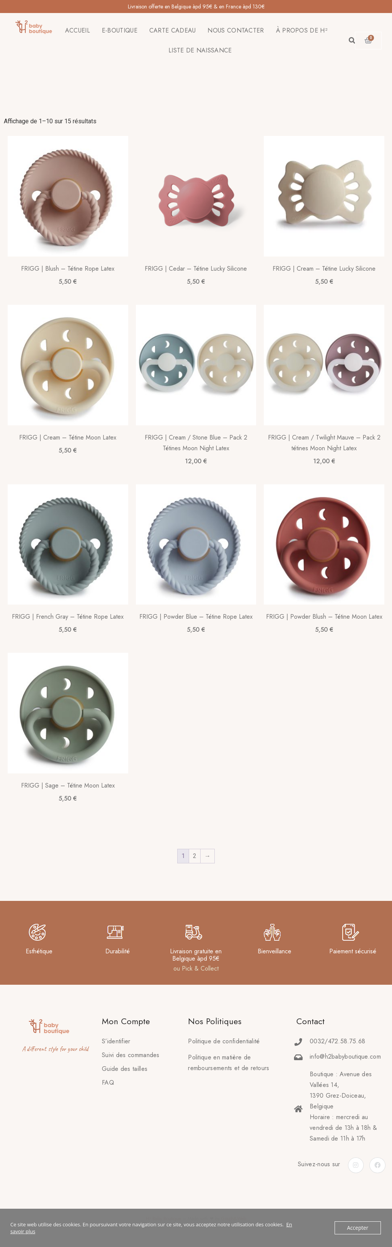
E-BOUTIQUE (119, 30)
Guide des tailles (124, 1068)
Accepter (358, 1227)
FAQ (108, 1082)
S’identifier (116, 1041)
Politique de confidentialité (224, 1041)
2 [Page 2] (194, 856)
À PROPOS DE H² (301, 30)
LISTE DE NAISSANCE (200, 50)
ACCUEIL (77, 30)
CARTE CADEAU (172, 30)
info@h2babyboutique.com (345, 1056)
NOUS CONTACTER (235, 30)
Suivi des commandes (131, 1055)
